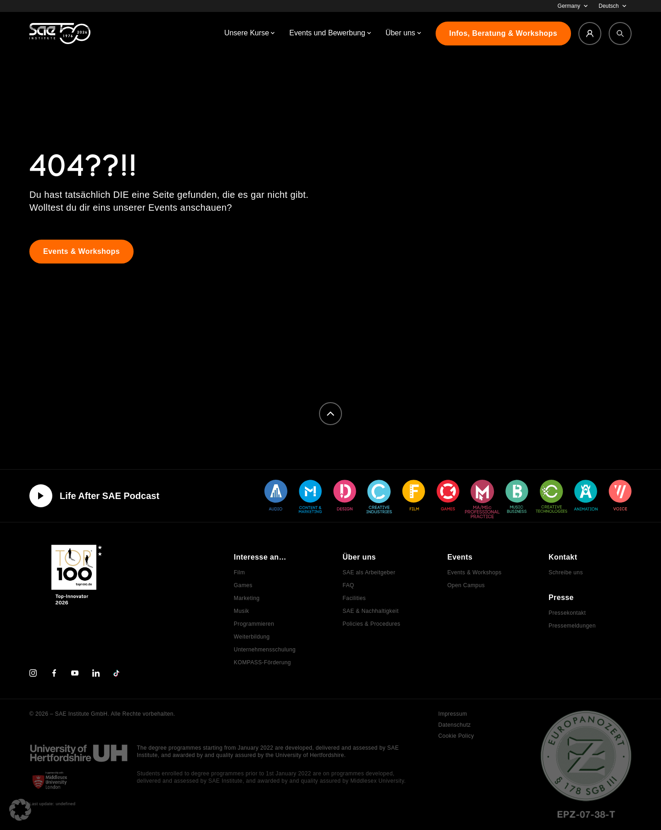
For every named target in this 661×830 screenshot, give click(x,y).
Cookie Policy (456, 736)
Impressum (452, 714)
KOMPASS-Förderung (262, 662)
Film (239, 572)
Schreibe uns (566, 572)
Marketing (246, 598)
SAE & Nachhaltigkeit (370, 611)
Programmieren (254, 624)
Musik (241, 611)
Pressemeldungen (572, 625)
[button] (20, 810)
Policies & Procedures (371, 624)
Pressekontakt (567, 613)
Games (243, 585)
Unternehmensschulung (265, 649)
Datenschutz (454, 725)
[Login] (589, 33)
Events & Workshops (474, 572)
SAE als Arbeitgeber (368, 572)
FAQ (348, 585)
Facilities (354, 598)
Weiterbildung (251, 637)
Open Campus (466, 585)
